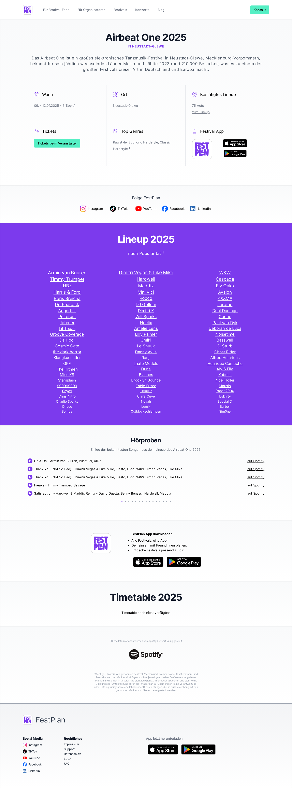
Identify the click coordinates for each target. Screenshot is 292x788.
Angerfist (67, 310)
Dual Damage (225, 310)
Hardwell (146, 279)
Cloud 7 (146, 391)
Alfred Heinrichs (225, 357)
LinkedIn (31, 771)
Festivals (120, 10)
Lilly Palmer (146, 334)
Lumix (145, 406)
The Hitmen (67, 369)
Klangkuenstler (67, 357)
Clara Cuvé (146, 396)
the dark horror (67, 351)
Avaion (225, 292)
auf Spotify (255, 461)
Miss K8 (67, 374)
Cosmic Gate (67, 346)
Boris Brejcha (67, 298)
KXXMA (225, 298)
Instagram (32, 745)
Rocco (146, 298)
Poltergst (67, 316)
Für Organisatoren (91, 10)
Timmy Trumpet (67, 279)
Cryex (67, 391)
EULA (67, 758)
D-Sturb (224, 346)
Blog (161, 10)
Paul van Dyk (225, 322)
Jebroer (67, 322)
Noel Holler (225, 380)
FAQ (67, 763)
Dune (146, 369)
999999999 (67, 386)
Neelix (146, 322)
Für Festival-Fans (56, 10)
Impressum (71, 744)
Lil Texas (67, 328)
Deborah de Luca (225, 328)
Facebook (32, 764)
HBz (67, 285)
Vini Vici (146, 292)
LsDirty (225, 396)
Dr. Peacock (67, 304)
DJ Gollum (146, 304)
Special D (225, 401)
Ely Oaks (225, 285)
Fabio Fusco (146, 386)
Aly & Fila (225, 369)
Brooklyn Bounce (146, 380)
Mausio (225, 386)
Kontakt (260, 10)
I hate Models (146, 363)
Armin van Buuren (67, 273)
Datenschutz (72, 754)
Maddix (146, 285)
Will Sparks (146, 316)
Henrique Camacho (225, 363)
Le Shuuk (146, 346)
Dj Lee (67, 406)
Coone (225, 316)
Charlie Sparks (67, 401)
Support (69, 749)
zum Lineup (201, 112)
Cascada (225, 279)
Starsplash (67, 380)
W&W (225, 272)
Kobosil (225, 374)
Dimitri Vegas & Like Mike (146, 272)
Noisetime (225, 334)
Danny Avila (146, 351)
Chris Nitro (67, 396)
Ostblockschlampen (146, 411)
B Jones (146, 374)
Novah (146, 401)
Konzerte (142, 10)
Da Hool (67, 340)
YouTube (31, 758)
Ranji (146, 357)
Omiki (146, 340)
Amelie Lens (146, 328)
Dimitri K (146, 310)
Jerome (224, 304)
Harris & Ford (67, 292)
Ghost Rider (225, 351)
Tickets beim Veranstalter (57, 143)
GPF (67, 363)
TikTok (30, 751)
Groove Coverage (67, 334)
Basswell (225, 340)
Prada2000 (225, 391)
